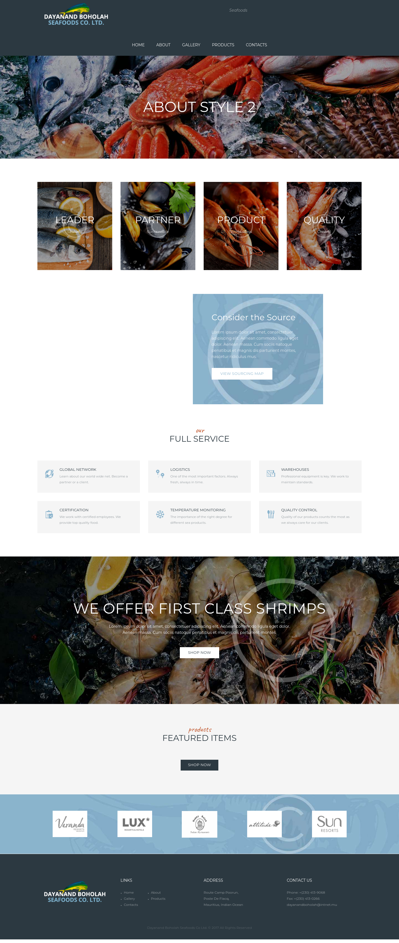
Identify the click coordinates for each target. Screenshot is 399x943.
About (156, 896)
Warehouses (302, 469)
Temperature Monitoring (206, 511)
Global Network (85, 469)
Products (158, 902)
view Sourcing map (243, 374)
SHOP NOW (199, 655)
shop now (199, 768)
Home (129, 896)
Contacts (131, 908)
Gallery (129, 902)
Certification (81, 511)
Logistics (187, 469)
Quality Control (307, 511)
